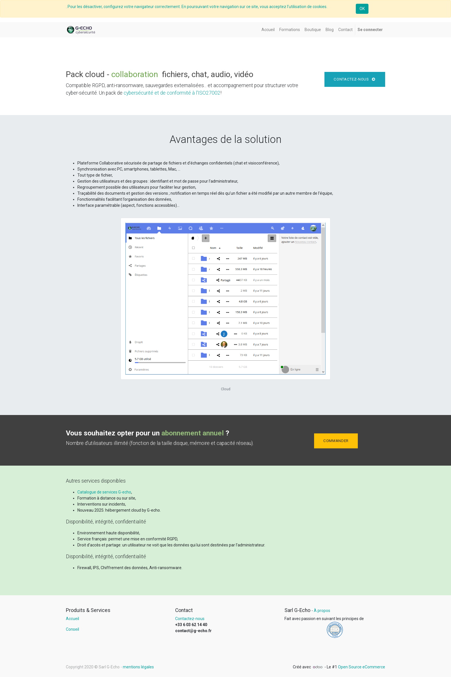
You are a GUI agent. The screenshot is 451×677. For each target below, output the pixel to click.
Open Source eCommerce (361, 667)
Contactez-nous (355, 79)
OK (362, 8)
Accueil (72, 618)
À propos (322, 610)
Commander (336, 441)
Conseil (72, 629)
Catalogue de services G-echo (104, 492)
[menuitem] (268, 29)
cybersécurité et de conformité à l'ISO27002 (172, 93)
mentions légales (138, 667)
